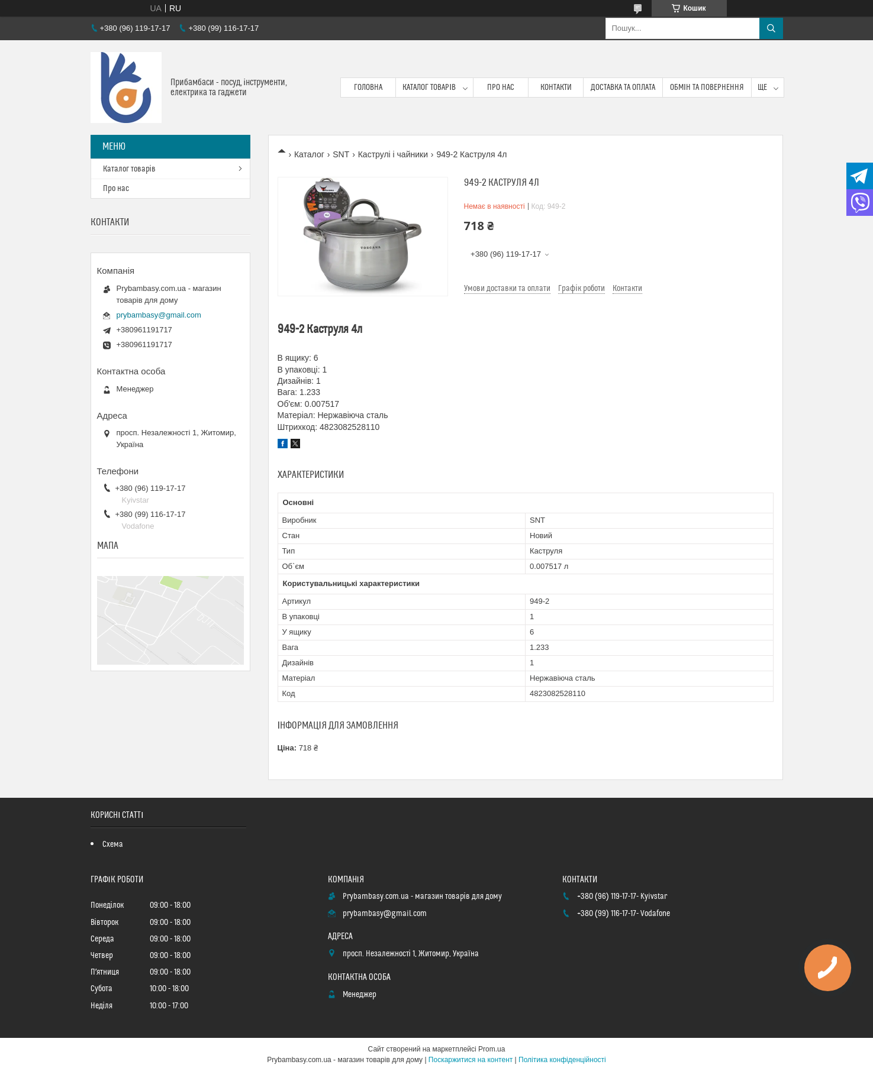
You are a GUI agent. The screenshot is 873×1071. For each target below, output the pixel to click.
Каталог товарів (429, 87)
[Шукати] (771, 28)
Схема (112, 844)
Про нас (500, 87)
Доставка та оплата (623, 87)
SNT (341, 154)
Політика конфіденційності (562, 1060)
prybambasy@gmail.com (159, 314)
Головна (368, 87)
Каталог (309, 154)
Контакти (556, 87)
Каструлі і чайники (393, 154)
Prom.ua (491, 1049)
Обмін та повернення (707, 87)
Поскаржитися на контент (471, 1060)
